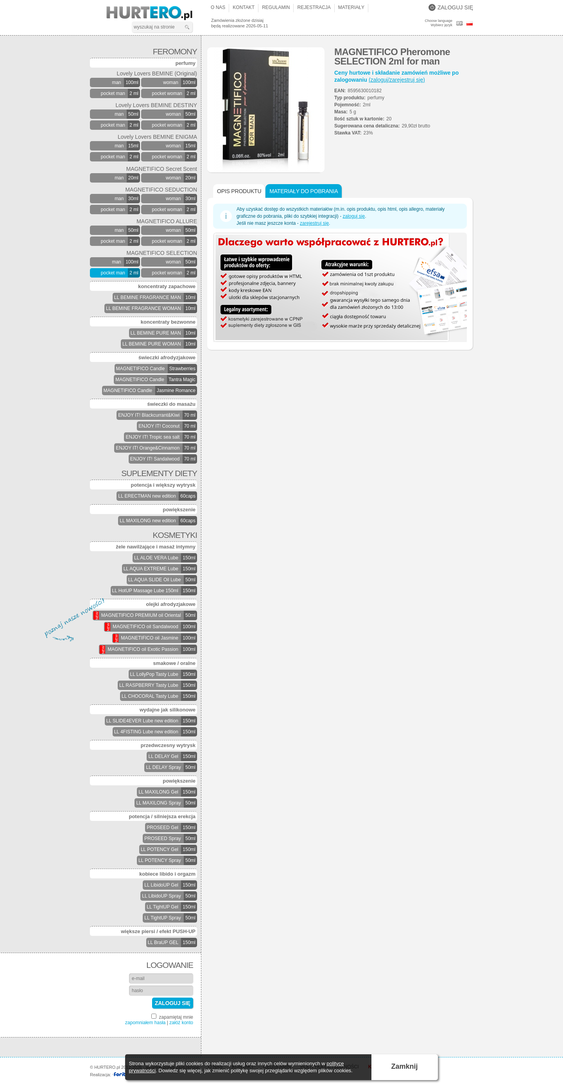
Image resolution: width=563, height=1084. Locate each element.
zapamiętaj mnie (172, 1017)
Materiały (351, 7)
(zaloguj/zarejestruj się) (397, 80)
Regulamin (276, 7)
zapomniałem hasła (145, 1022)
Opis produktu (239, 191)
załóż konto (181, 1022)
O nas (218, 7)
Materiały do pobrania (303, 191)
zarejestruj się (314, 223)
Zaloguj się (451, 7)
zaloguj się (353, 216)
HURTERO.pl (156, 13)
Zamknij (404, 1066)
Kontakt (244, 7)
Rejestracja (313, 7)
